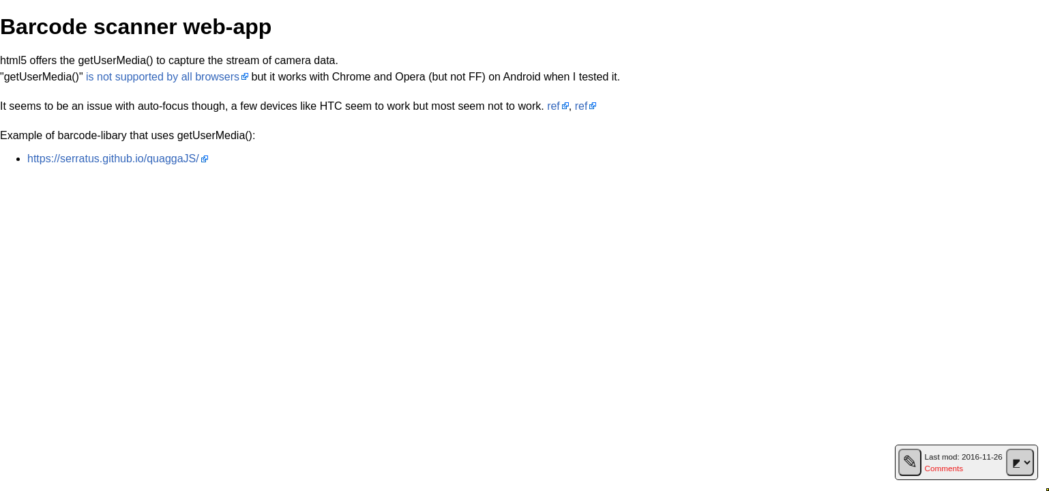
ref (553, 106)
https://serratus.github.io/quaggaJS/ (113, 158)
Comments (944, 468)
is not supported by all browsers (162, 77)
